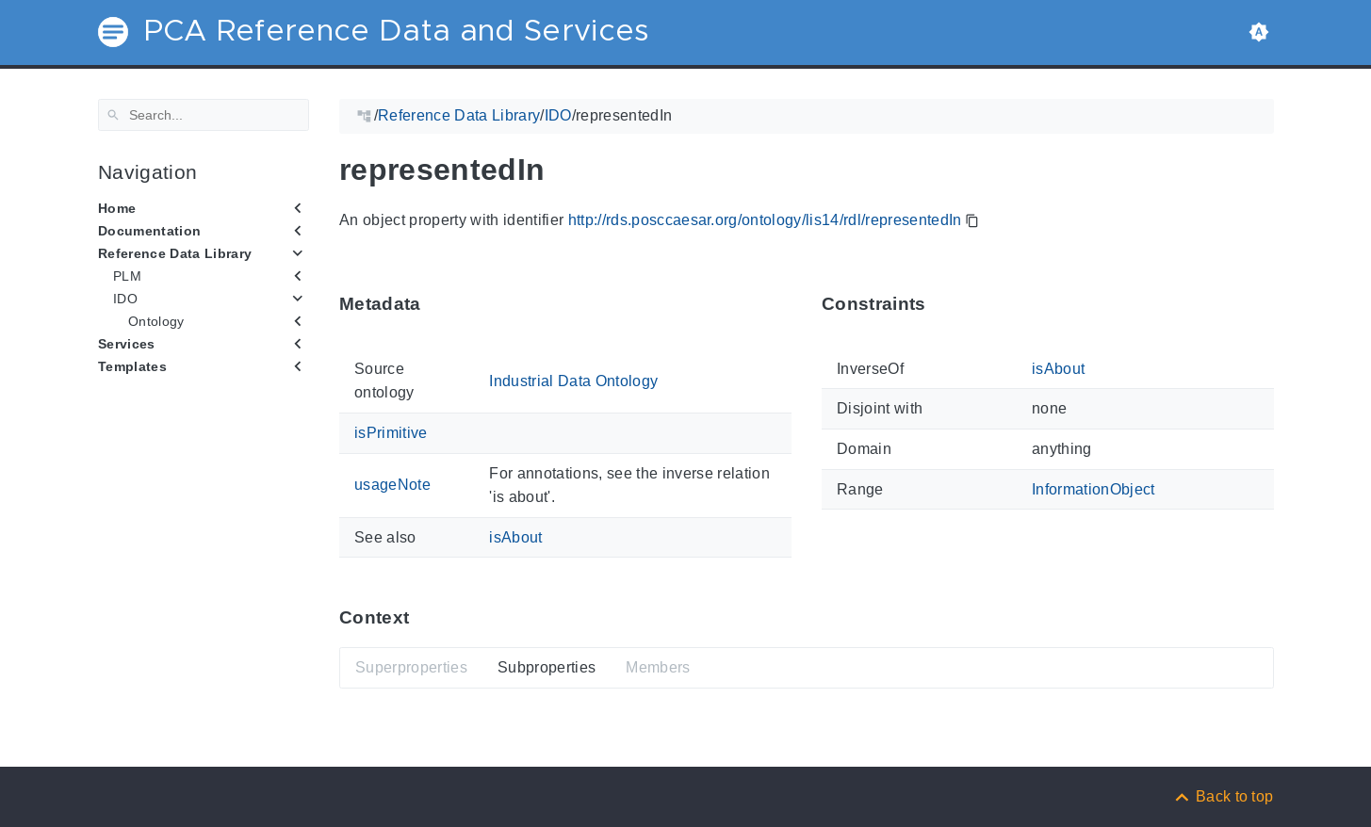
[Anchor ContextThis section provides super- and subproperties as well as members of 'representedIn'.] (423, 617)
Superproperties (411, 667)
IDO (125, 298)
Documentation (149, 230)
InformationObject (1092, 488)
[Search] (203, 115)
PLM (127, 276)
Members (658, 667)
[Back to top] (1223, 796)
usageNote (392, 485)
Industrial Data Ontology (573, 380)
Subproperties (546, 667)
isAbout (515, 536)
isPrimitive (391, 433)
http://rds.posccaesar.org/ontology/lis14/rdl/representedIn (764, 220)
